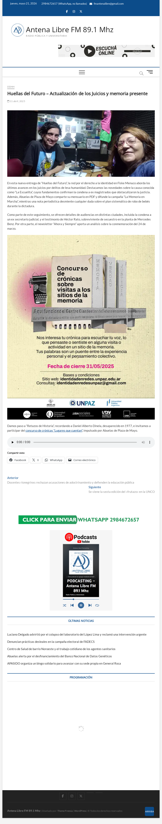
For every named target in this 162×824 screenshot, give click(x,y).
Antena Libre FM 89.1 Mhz (70, 29)
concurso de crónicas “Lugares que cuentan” (54, 430)
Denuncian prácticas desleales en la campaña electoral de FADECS (51, 641)
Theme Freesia (65, 810)
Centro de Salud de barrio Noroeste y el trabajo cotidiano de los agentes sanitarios (61, 649)
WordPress (80, 810)
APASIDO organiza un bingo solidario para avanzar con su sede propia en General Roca (64, 663)
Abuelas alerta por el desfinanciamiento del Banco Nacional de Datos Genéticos (59, 656)
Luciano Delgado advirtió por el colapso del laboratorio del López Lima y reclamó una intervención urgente (77, 634)
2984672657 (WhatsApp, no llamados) (64, 3)
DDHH (11, 86)
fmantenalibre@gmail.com (107, 3)
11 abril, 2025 (16, 101)
